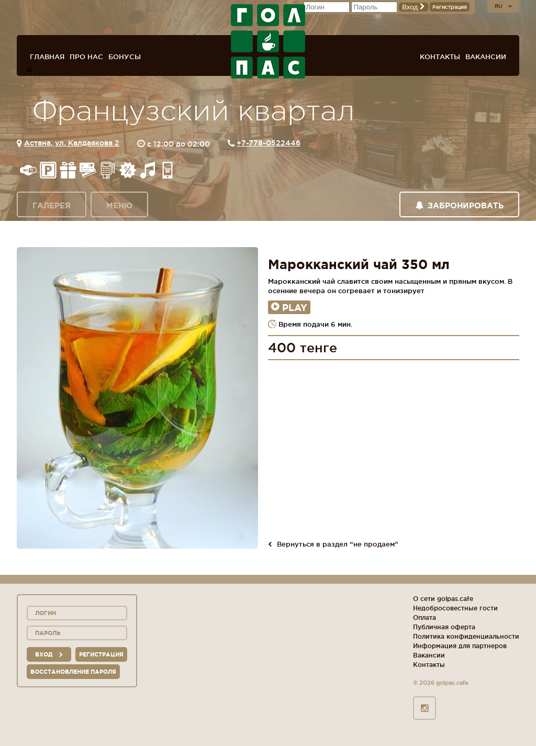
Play (289, 307)
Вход (413, 7)
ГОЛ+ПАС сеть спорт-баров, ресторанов (268, 41)
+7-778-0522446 (268, 143)
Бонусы (124, 56)
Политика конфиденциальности (466, 636)
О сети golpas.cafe (443, 598)
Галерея (51, 205)
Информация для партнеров (460, 645)
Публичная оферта (444, 626)
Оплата (424, 617)
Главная (47, 56)
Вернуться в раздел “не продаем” (333, 544)
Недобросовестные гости (455, 608)
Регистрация (449, 7)
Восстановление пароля (73, 672)
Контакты (440, 56)
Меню (119, 205)
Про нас (86, 56)
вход (49, 654)
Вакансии (485, 56)
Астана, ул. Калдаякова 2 (71, 143)
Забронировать (459, 205)
